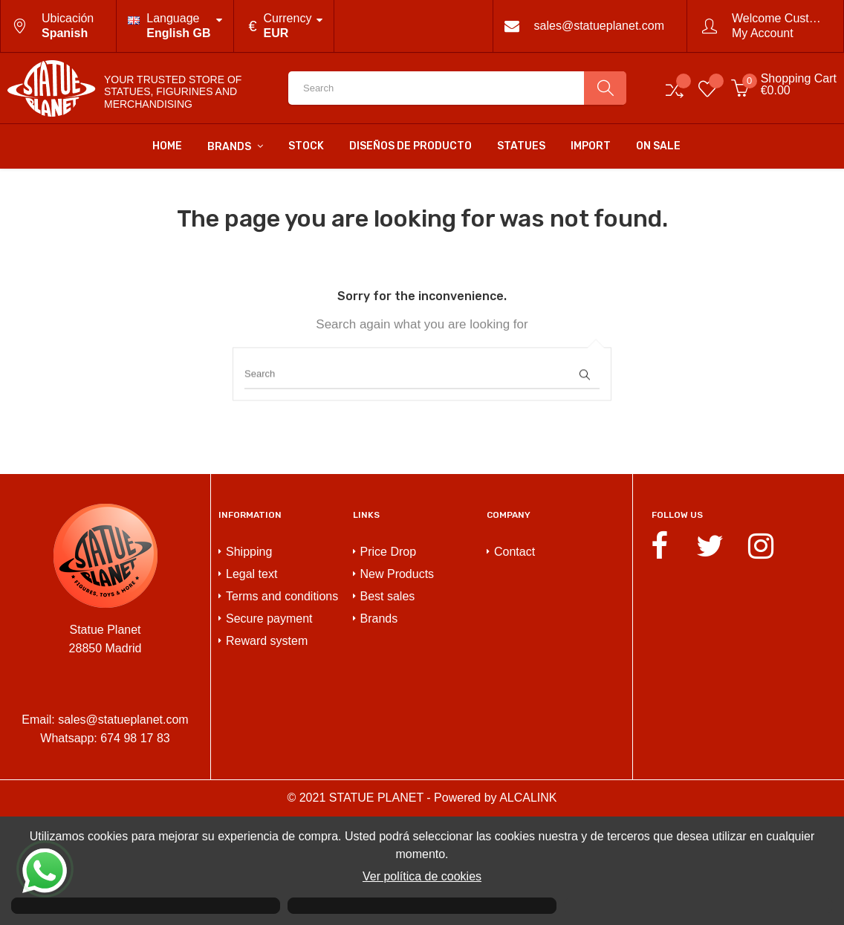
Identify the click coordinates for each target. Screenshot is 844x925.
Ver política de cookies (422, 876)
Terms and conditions (282, 704)
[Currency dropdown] (284, 26)
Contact (514, 660)
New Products (397, 682)
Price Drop (388, 660)
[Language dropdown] (175, 26)
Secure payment (269, 727)
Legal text (251, 682)
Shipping (249, 660)
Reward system (267, 749)
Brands (379, 727)
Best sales (387, 704)
